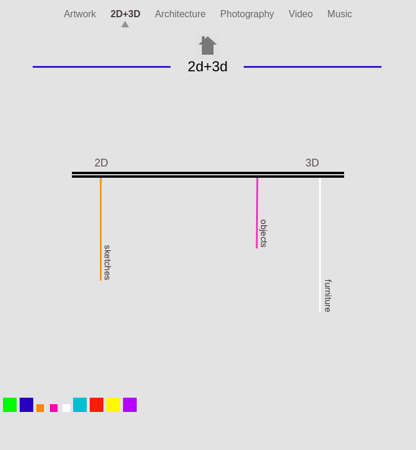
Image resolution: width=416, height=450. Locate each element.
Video (302, 14)
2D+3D (127, 14)
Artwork (81, 14)
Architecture (182, 14)
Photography (248, 14)
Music (339, 14)
